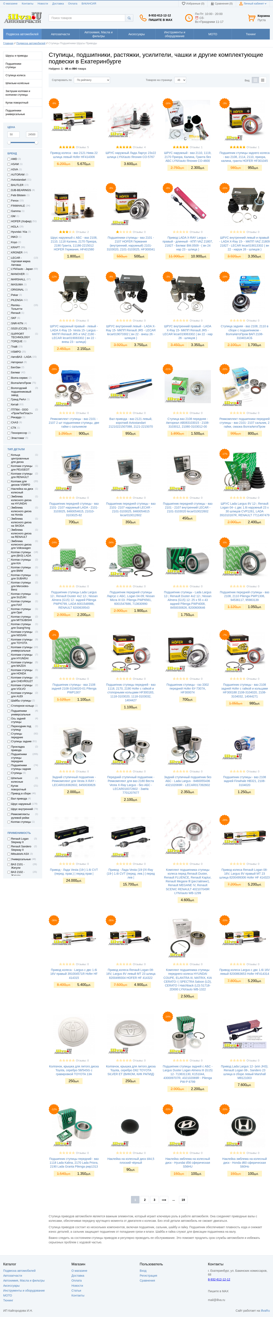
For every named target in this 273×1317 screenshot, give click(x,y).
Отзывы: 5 (82, 147)
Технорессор (19, 432)
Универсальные (21, 859)
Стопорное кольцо (22, 705)
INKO (14, 236)
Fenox (15, 200)
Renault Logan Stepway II (20, 840)
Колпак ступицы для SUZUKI (21, 595)
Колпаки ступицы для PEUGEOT (21, 468)
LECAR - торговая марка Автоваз (20, 261)
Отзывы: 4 (139, 147)
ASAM (15, 164)
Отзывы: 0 (139, 232)
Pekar (14, 295)
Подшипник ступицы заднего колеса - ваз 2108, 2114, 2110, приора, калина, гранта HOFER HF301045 (244, 156)
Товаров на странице (159, 80)
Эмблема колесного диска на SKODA (21, 522)
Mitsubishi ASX (20, 853)
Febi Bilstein (18, 195)
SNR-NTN (17, 323)
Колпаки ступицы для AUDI (21, 694)
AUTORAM (18, 174)
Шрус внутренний (22, 809)
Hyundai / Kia (19, 231)
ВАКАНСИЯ (89, 3)
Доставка (58, 3)
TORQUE (17, 341)
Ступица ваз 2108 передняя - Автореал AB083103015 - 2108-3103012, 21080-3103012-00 (187, 422)
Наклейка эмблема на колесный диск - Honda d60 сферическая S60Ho (244, 1162)
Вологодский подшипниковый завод (21, 392)
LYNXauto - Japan (22, 268)
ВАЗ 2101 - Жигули (18, 866)
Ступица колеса (15, 75)
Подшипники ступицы (13, 65)
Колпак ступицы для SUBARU (21, 577)
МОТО (7, 1295)
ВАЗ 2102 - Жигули (18, 874)
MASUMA (17, 284)
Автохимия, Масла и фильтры (24, 1280)
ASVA (14, 169)
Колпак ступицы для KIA (21, 561)
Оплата (72, 3)
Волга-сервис (19, 377)
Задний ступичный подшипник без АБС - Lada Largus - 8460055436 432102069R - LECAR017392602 (187, 780)
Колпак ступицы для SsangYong (21, 626)
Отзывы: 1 (196, 147)
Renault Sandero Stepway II (21, 848)
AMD (14, 159)
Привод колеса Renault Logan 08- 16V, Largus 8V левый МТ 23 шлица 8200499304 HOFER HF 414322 (130, 973)
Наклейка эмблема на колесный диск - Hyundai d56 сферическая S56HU (187, 1162)
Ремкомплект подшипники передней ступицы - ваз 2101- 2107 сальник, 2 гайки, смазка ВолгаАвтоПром (244, 422)
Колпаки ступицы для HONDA (21, 672)
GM (13, 216)
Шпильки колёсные (17, 83)
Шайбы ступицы (21, 700)
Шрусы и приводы (17, 55)
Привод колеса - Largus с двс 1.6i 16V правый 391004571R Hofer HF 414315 (74, 973)
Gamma (16, 211)
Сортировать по (62, 80)
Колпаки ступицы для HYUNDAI (21, 656)
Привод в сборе (21, 793)
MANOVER (18, 274)
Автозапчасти (12, 1275)
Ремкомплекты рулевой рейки (20, 816)
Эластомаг (17, 438)
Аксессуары (11, 1285)
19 (183, 1200)
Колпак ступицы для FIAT (21, 603)
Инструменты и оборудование (24, 1290)
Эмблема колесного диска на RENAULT (21, 533)
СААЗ (14, 422)
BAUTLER (17, 185)
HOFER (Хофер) (21, 221)
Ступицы (16, 773)
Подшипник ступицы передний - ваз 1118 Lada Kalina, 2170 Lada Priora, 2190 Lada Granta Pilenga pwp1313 (74, 1162)
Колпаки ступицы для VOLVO (21, 687)
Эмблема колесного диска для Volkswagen (21, 545)
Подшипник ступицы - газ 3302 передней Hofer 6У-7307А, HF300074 (188, 688)
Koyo (14, 242)
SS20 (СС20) (19, 328)
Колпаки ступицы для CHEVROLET (22, 679)
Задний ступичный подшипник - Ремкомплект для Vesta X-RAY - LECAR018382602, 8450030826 (74, 780)
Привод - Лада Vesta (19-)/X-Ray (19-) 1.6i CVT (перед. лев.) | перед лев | (131, 873)
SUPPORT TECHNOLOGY (20, 335)
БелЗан (15, 367)
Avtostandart (18, 179)
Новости (43, 3)
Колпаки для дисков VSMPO (20, 483)
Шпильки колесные (17, 780)
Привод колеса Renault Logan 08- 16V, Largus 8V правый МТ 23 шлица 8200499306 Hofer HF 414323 (244, 873)
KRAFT (15, 247)
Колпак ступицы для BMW (21, 569)
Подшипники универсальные (15, 112)
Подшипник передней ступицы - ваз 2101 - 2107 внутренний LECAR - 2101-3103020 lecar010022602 (187, 507)
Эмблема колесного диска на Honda (21, 511)
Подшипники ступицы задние (21, 767)
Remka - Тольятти (16, 307)
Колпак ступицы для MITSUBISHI (21, 618)
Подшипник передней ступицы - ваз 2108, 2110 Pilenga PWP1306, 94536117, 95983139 (244, 596)
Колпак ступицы (21, 821)
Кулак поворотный (17, 102)
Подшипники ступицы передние (19, 758)
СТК (13, 427)
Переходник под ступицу (21, 728)
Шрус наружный (21, 803)
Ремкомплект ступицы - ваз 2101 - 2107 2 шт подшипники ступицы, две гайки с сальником (74, 422)
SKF (13, 318)
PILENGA (17, 300)
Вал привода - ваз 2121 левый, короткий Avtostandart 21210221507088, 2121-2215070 (131, 422)
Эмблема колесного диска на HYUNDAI (21, 500)
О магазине (10, 3)
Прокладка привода (18, 748)
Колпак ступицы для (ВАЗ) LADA (21, 554)
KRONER (17, 252)
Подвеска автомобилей (31, 43)
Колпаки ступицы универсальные (21, 649)
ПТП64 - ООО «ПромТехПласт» (22, 411)
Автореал (17, 362)
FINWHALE (18, 205)
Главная (8, 43)
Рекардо (16, 417)
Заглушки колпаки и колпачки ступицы (18, 93)
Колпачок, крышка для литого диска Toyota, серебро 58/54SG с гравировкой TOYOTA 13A (74, 1070)
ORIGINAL (17, 289)
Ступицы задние (21, 741)
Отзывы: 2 (82, 232)
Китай (14, 404)
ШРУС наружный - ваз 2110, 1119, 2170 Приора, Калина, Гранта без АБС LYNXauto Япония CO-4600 (187, 156)
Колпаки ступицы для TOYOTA (21, 641)
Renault (15, 312)
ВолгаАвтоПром (21, 383)
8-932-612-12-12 (160, 15)
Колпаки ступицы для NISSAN (21, 633)
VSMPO (16, 351)
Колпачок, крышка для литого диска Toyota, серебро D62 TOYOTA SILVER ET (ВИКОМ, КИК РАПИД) (131, 1070)
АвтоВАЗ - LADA (21, 356)
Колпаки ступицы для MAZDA (21, 664)
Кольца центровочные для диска (20, 458)
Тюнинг (8, 1300)
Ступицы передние (17, 735)
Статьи (76, 1290)
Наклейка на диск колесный (22, 490)
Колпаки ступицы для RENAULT (21, 475)
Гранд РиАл (18, 399)
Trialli (14, 346)
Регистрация (148, 1275)
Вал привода (19, 798)
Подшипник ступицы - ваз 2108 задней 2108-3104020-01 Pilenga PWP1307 (73, 688)
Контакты (27, 3)
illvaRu (265, 1310)
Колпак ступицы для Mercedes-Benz (21, 586)
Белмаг (15, 372)
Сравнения (147, 1280)
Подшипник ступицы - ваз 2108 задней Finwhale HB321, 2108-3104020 (244, 780)
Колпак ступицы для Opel (21, 611)
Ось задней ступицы (18, 720)
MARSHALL (18, 279)
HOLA (14, 226)
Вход (143, 1270)
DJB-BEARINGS (21, 190)
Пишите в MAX (160, 20)
